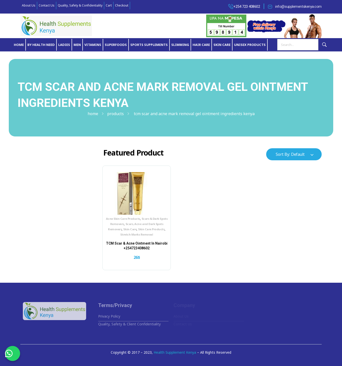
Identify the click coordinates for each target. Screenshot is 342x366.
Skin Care (130, 229)
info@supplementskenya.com (298, 6)
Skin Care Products (151, 229)
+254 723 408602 (246, 6)
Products (115, 113)
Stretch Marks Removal (136, 234)
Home (93, 113)
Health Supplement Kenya (175, 352)
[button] (12, 353)
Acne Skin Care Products (123, 219)
